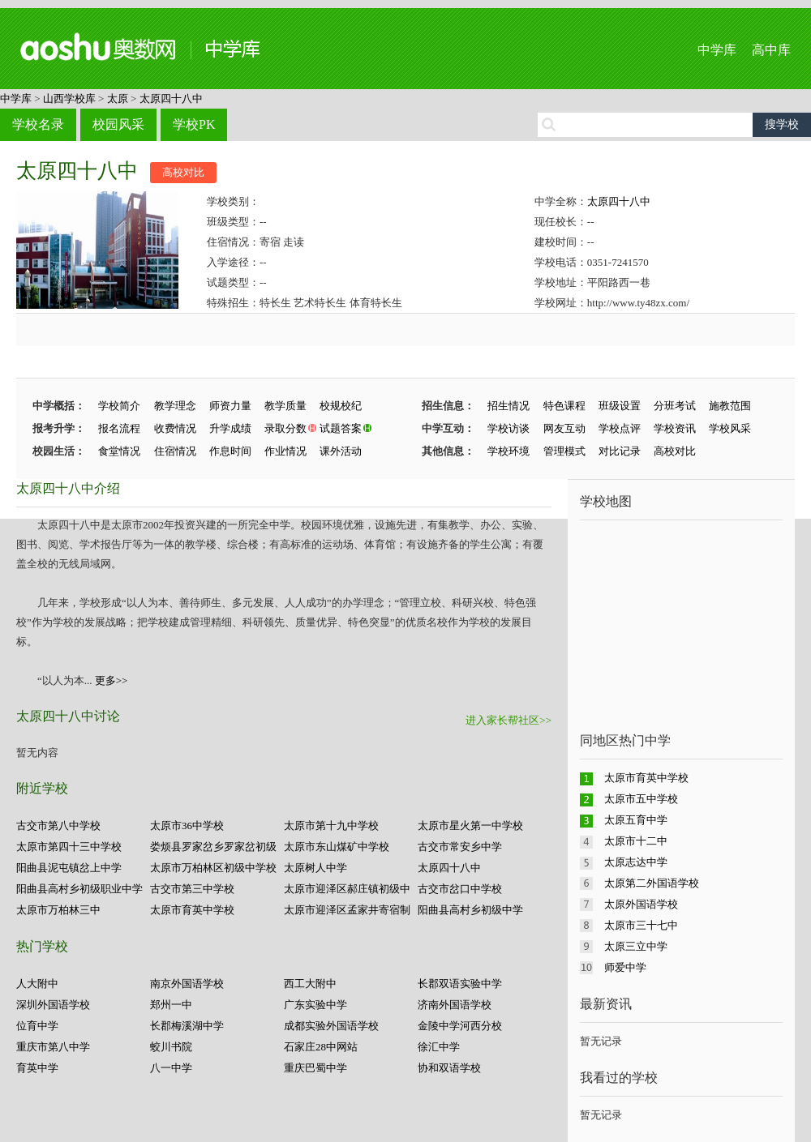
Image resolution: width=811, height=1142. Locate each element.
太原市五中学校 (641, 799)
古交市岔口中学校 (460, 889)
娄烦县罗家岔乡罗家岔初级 (213, 846)
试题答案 (341, 428)
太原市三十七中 (641, 925)
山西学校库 (69, 98)
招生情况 (508, 406)
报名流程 (119, 428)
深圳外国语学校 (53, 1005)
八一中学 (171, 1068)
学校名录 (38, 124)
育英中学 (37, 1068)
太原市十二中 (635, 841)
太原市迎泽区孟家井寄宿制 (347, 910)
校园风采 (118, 124)
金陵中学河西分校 (460, 1026)
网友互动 (564, 428)
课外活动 (341, 451)
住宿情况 (175, 451)
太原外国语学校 (641, 904)
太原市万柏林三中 (58, 910)
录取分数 (285, 428)
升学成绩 (230, 428)
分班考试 (675, 406)
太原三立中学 (635, 946)
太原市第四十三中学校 (69, 846)
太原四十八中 (171, 98)
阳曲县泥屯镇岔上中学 (69, 868)
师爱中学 (625, 967)
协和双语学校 (449, 1068)
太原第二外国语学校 (651, 883)
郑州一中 (171, 1005)
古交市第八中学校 (58, 825)
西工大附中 (310, 983)
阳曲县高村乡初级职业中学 (79, 889)
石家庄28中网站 (321, 1047)
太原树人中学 (315, 868)
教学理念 (175, 406)
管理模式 (564, 451)
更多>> (111, 680)
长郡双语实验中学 (460, 983)
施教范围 (730, 406)
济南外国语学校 (454, 1005)
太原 (117, 98)
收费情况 (175, 428)
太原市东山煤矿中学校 (336, 846)
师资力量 (230, 406)
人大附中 (37, 983)
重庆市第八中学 (53, 1047)
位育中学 (37, 1026)
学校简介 (119, 406)
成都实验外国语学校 (331, 1026)
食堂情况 (119, 451)
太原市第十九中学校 (331, 825)
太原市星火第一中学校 (470, 825)
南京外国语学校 (187, 983)
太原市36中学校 (187, 825)
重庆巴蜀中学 (315, 1068)
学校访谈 (508, 428)
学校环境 (508, 451)
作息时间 (230, 451)
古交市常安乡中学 (460, 846)
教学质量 (285, 406)
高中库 (771, 50)
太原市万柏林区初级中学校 (213, 868)
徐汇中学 (439, 1047)
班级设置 (620, 406)
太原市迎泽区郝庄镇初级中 (347, 889)
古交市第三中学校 (192, 889)
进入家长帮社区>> (508, 720)
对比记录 (620, 451)
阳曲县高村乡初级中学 (470, 910)
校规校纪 (341, 406)
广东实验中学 (315, 1005)
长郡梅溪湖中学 (187, 1026)
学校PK (194, 124)
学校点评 (620, 428)
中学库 (716, 50)
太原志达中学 (635, 862)
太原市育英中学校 (192, 910)
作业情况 (285, 451)
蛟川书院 (171, 1047)
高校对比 (183, 172)
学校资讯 (675, 428)
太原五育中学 (635, 820)
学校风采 (730, 428)
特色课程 (564, 406)
